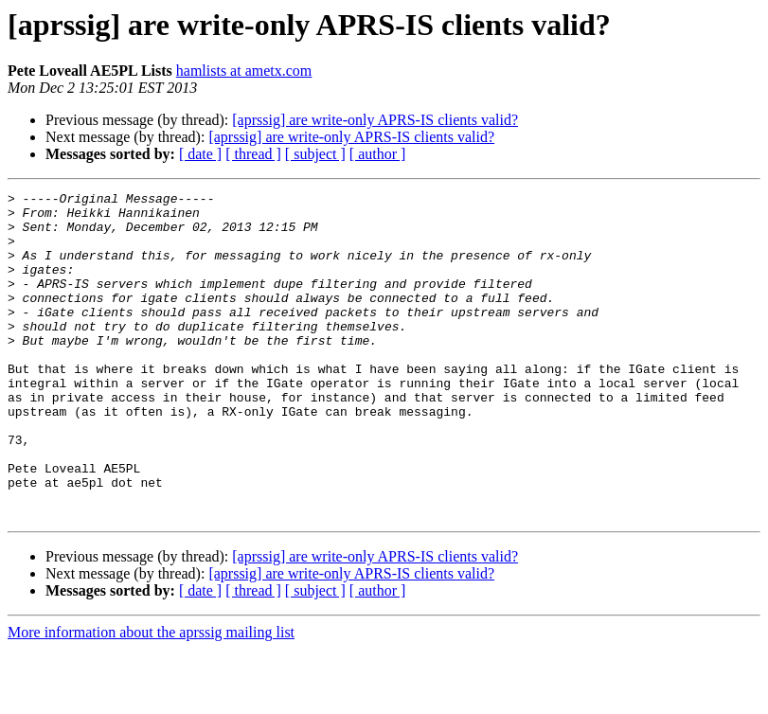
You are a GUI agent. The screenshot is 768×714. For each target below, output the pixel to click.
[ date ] (200, 154)
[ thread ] (253, 154)
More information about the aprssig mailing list (151, 697)
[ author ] (377, 154)
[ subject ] (315, 154)
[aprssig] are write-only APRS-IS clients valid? (375, 120)
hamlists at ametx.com (244, 70)
